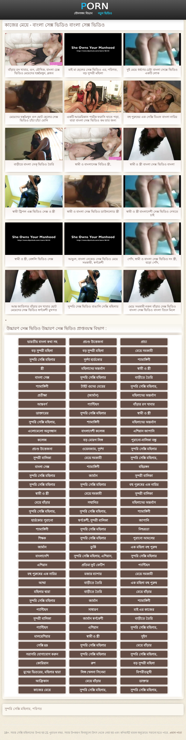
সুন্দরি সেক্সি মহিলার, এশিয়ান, (93, 556)
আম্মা (47, 583)
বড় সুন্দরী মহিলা (47, 351)
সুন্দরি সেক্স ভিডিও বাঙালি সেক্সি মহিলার (93, 306)
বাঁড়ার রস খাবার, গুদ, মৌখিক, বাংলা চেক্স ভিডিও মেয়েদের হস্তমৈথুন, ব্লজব (34, 71)
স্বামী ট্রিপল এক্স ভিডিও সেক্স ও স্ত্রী (33, 211)
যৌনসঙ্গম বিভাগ (83, 13)
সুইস (139, 636)
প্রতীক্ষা (47, 395)
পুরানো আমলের (139, 538)
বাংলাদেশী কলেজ (93, 431)
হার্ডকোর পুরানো (47, 520)
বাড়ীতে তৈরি (139, 377)
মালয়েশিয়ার (47, 636)
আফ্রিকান (47, 681)
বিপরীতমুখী (139, 672)
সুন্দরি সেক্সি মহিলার (47, 360)
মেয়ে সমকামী (139, 351)
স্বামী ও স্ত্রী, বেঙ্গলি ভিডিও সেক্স (34, 259)
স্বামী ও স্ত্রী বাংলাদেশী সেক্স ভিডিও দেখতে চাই (152, 213)
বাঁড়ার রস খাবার (139, 404)
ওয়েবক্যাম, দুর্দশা (93, 449)
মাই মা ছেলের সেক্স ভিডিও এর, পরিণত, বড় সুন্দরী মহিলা (93, 71)
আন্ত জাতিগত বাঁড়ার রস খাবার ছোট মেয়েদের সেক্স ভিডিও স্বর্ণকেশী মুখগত (34, 308)
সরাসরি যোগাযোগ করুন (47, 654)
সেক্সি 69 (47, 645)
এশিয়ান (47, 565)
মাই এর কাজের (139, 609)
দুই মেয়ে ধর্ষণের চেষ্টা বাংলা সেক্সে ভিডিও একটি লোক (152, 71)
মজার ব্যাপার (93, 574)
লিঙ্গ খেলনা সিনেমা (93, 672)
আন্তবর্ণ (47, 404)
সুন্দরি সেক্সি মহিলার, (139, 386)
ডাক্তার (139, 681)
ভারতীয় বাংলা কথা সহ (47, 342)
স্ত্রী (47, 368)
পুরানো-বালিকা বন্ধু (139, 440)
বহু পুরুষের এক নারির (139, 485)
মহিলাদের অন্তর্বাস (93, 368)
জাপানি (139, 520)
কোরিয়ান (47, 663)
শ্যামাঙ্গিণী (139, 360)
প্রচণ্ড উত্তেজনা (93, 342)
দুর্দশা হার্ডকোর (93, 360)
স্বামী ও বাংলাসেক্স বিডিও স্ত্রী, (93, 164)
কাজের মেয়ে (47, 690)
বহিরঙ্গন (139, 467)
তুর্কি (93, 547)
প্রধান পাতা (176, 732)
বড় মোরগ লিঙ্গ (93, 440)
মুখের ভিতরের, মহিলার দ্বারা (47, 672)
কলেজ (47, 440)
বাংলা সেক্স (47, 377)
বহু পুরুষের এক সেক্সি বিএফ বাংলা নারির (152, 117)
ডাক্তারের (47, 413)
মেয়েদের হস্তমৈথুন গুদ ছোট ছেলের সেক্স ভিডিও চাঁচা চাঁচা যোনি (33, 118)
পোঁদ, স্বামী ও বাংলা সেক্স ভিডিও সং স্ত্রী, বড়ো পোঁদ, (152, 260)
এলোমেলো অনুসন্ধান (47, 431)
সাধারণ (93, 609)
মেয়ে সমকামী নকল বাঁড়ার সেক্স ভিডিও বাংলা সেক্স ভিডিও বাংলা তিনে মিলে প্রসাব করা (152, 308)
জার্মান (93, 476)
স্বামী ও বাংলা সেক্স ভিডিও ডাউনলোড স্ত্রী (93, 211)
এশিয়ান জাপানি (138, 431)
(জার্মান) (93, 395)
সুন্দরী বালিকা (47, 458)
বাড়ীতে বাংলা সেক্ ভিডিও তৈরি (34, 164)
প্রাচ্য (139, 342)
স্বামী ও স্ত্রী (139, 368)
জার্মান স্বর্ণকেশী (93, 618)
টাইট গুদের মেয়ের (93, 386)
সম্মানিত (93, 502)
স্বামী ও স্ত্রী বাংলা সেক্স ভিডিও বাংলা (152, 164)
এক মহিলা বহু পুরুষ (139, 547)
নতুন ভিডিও (105, 13)
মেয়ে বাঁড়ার (47, 502)
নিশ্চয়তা (139, 529)
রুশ (93, 663)
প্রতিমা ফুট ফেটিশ (93, 565)
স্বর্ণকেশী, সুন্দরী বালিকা (93, 520)
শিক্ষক (47, 538)
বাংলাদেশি (47, 556)
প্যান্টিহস (93, 404)
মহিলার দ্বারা (47, 592)
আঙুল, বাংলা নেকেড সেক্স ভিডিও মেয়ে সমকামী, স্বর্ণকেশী (93, 260)
